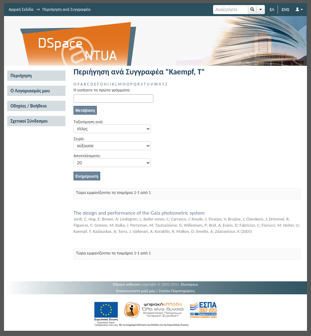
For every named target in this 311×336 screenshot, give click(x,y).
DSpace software (126, 284)
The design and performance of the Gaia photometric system (139, 213)
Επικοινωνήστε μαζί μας (135, 290)
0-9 (76, 84)
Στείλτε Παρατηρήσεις (177, 290)
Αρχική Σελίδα (21, 9)
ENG (285, 9)
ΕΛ (272, 9)
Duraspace (189, 284)
